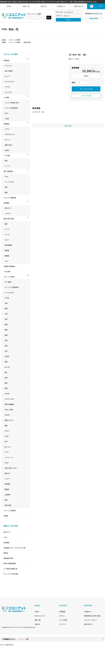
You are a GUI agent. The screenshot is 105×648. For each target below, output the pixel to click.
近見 (6, 319)
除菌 (6, 192)
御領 (6, 330)
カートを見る (63, 620)
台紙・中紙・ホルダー (11, 468)
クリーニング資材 (9, 277)
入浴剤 (7, 118)
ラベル (7, 452)
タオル (7, 113)
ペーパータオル (9, 182)
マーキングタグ (9, 293)
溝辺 (6, 383)
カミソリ (7, 140)
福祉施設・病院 (8, 558)
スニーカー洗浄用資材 (12, 287)
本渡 (6, 346)
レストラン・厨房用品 (10, 198)
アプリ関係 (8, 282)
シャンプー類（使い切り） (12, 103)
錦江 (6, 372)
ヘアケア (7, 87)
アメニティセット (9, 82)
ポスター (7, 431)
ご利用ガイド (61, 6)
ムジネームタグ (9, 399)
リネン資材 (7, 271)
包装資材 (7, 484)
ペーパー (7, 166)
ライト (6, 261)
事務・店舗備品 (9, 404)
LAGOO (7, 394)
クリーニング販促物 (10, 510)
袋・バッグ (8, 447)
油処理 (6, 516)
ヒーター (7, 229)
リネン (5, 537)
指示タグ (7, 473)
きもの (7, 463)
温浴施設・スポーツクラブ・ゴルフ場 (14, 548)
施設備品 (6, 203)
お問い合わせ (78, 6)
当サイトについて (40, 616)
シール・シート (9, 457)
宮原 (6, 362)
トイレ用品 (7, 155)
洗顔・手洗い (8, 145)
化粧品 (7, 150)
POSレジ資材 (9, 410)
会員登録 (62, 612)
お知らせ (44, 6)
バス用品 (6, 97)
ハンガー (7, 479)
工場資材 (7, 495)
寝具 (6, 224)
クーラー (7, 234)
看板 (6, 425)
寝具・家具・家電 (9, 219)
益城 (6, 335)
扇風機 (7, 256)
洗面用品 (6, 124)
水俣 (6, 340)
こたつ (7, 240)
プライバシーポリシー (90, 620)
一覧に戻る (67, 125)
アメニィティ (8, 66)
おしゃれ (7, 367)
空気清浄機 (8, 245)
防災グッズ (8, 208)
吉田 (6, 378)
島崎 (6, 308)
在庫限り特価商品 (9, 266)
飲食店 (6, 553)
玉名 (6, 351)
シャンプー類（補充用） (11, 108)
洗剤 (6, 161)
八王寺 (7, 298)
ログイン (68, 20)
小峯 (6, 314)
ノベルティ (8, 213)
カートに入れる (86, 88)
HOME (8, 6)
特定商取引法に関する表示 (92, 616)
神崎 (6, 388)
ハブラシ (7, 129)
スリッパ (7, 76)
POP (6, 441)
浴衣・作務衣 (9, 71)
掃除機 (7, 250)
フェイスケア (8, 92)
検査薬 (7, 489)
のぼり (7, 436)
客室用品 (6, 60)
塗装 (6, 500)
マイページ (62, 624)
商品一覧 (26, 6)
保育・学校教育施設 (10, 563)
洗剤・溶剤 (8, 505)
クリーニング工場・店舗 (11, 574)
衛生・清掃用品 (8, 171)
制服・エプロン (9, 420)
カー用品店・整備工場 (10, 569)
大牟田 (7, 356)
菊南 (6, 324)
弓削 (6, 303)
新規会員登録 (93, 18)
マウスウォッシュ (10, 134)
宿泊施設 (6, 542)
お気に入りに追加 (86, 96)
